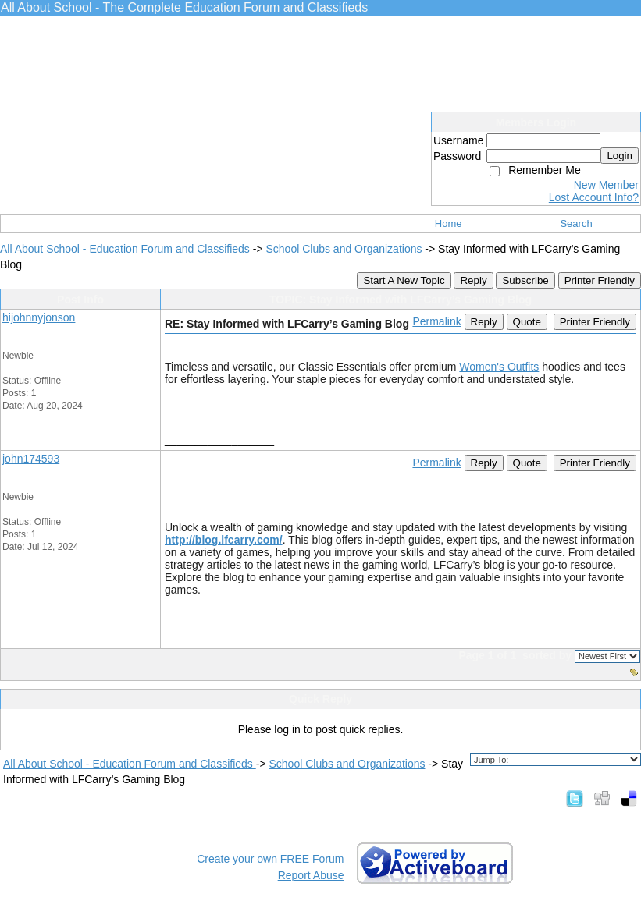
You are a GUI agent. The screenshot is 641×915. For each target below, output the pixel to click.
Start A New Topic (403, 280)
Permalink (436, 321)
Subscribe (525, 280)
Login (619, 155)
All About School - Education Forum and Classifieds (126, 249)
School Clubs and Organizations (343, 249)
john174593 (30, 458)
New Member (606, 185)
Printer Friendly (599, 280)
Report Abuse (311, 875)
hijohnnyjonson (38, 317)
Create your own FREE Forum (270, 859)
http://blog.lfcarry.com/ (224, 540)
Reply (473, 280)
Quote (527, 322)
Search (576, 223)
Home (448, 223)
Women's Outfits (499, 366)
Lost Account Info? (594, 197)
